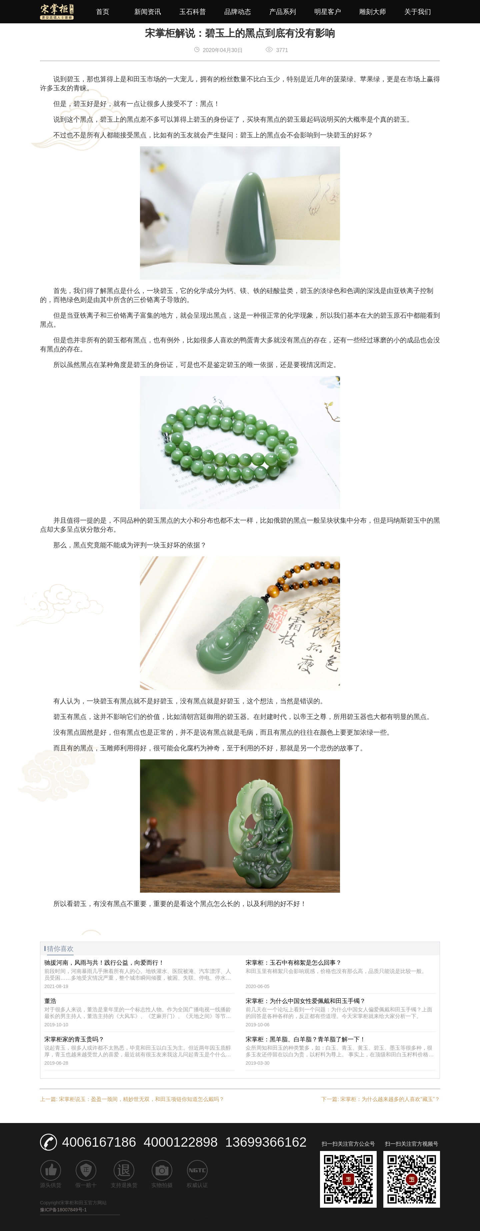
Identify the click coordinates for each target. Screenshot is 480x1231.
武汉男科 (236, 1219)
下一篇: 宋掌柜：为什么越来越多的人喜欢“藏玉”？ (380, 1099)
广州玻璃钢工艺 (84, 1219)
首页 (102, 11)
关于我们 (417, 11)
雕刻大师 (372, 11)
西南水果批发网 (147, 1219)
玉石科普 (192, 11)
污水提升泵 (209, 1219)
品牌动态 (237, 11)
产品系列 (282, 11)
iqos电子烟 (181, 1219)
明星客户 (327, 11)
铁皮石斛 (116, 1219)
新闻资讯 (147, 11)
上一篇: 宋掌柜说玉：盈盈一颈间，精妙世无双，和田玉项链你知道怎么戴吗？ (132, 1099)
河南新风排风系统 (270, 1219)
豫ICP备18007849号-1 (63, 1209)
